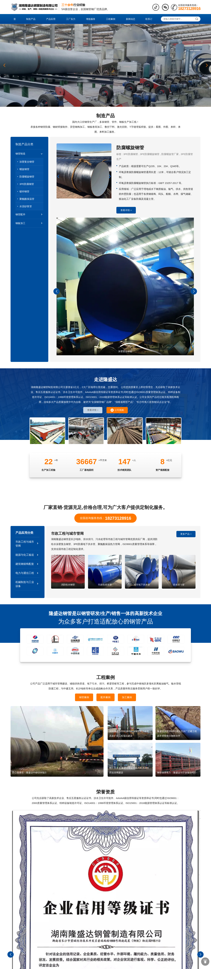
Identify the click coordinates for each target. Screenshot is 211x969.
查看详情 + (126, 210)
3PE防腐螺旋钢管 (149, 154)
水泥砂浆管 (25, 206)
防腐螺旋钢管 (26, 176)
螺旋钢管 (24, 169)
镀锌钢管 (24, 191)
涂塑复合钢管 (26, 161)
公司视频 (117, 410)
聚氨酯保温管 (26, 199)
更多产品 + (185, 535)
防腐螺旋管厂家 (170, 154)
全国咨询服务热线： (105, 518)
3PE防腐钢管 (26, 184)
